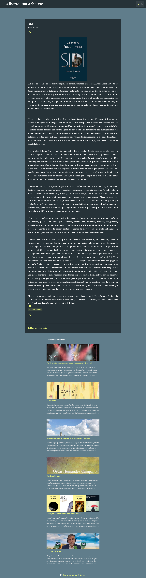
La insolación (51, 401)
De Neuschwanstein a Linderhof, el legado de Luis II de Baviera (69, 438)
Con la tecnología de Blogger (73, 575)
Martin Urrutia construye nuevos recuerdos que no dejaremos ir (70, 363)
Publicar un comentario (37, 328)
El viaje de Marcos (53, 476)
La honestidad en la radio (56, 551)
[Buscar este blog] (132, 4)
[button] (29, 31)
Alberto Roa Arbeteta (24, 4)
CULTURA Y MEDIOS (35, 309)
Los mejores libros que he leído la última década (64, 514)
